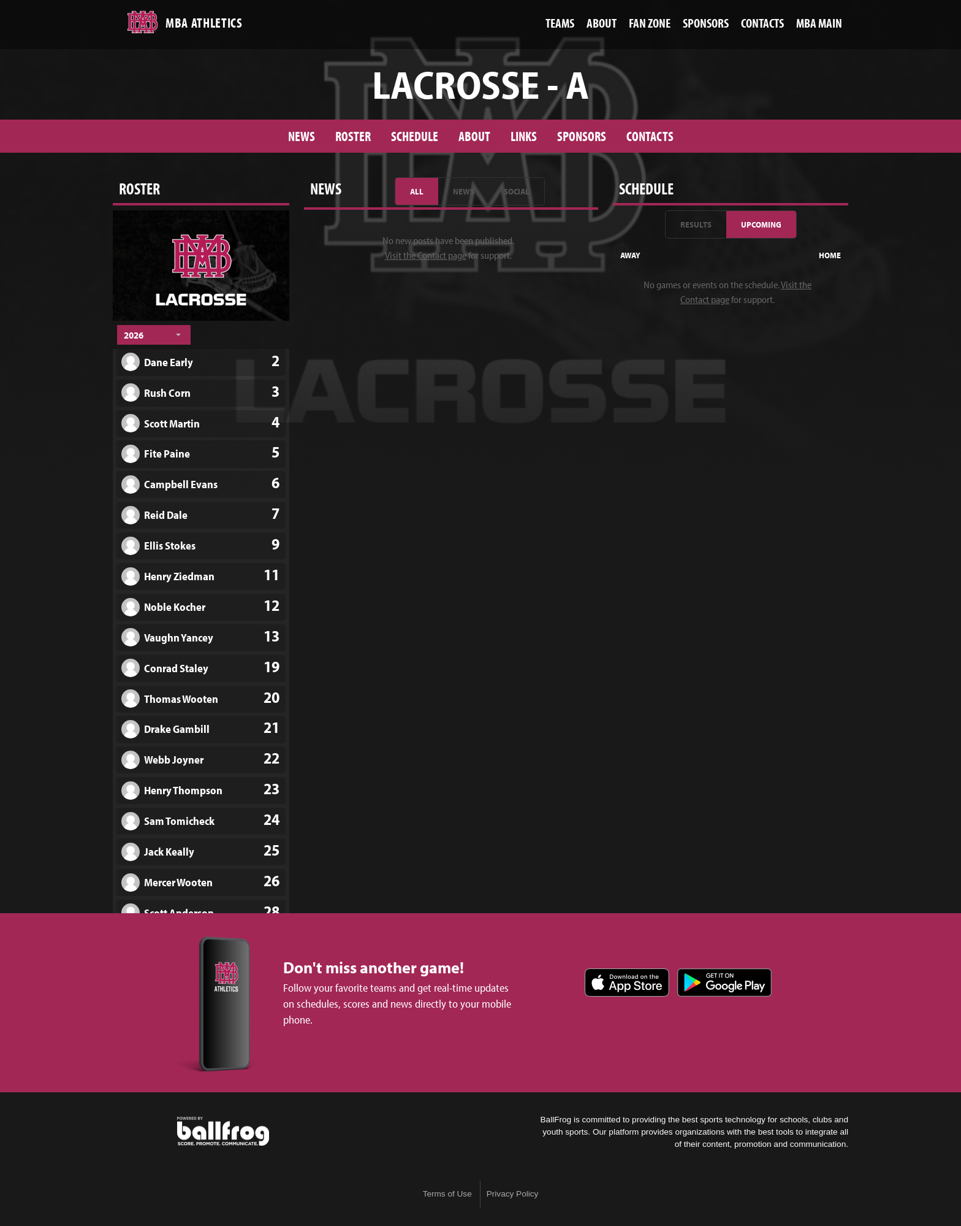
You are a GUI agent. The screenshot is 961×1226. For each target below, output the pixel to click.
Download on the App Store (627, 982)
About (474, 136)
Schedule (414, 136)
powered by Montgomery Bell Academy (223, 1131)
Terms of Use (447, 1193)
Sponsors (581, 136)
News (301, 136)
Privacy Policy (513, 1193)
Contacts (650, 136)
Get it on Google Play (724, 982)
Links (524, 136)
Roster (353, 136)
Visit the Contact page (425, 255)
